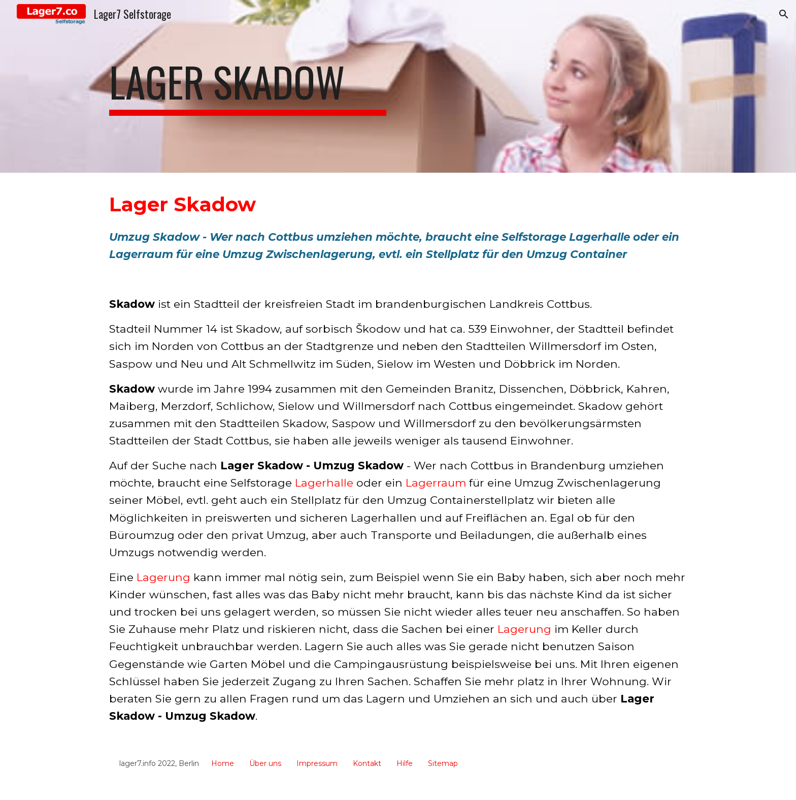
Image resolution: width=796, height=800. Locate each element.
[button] (784, 14)
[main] (247, 86)
